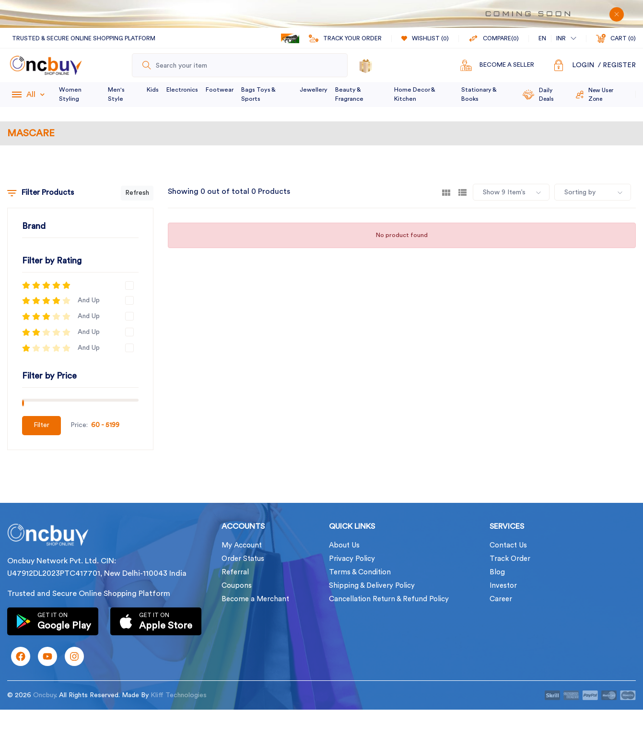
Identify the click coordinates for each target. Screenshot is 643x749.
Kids (153, 90)
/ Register (617, 65)
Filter (41, 425)
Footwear (220, 90)
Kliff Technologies (179, 695)
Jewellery (313, 90)
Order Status (243, 558)
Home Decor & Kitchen (414, 94)
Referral (235, 572)
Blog (497, 572)
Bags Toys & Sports (258, 94)
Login (583, 65)
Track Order (510, 558)
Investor (503, 585)
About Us (344, 545)
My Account (242, 545)
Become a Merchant (255, 599)
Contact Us (508, 545)
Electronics (182, 90)
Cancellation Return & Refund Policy (389, 599)
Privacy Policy (352, 558)
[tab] (446, 192)
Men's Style (116, 94)
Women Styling (70, 94)
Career (501, 599)
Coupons (237, 585)
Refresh (137, 193)
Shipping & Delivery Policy (372, 585)
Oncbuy (44, 695)
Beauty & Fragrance (349, 94)
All (35, 94)
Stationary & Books (478, 94)
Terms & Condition (360, 572)
